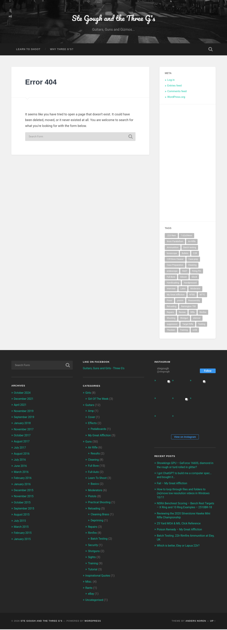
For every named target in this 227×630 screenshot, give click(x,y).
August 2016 (22, 455)
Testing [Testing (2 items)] (201, 325)
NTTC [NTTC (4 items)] (202, 296)
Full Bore (94, 467)
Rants (89, 588)
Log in (171, 81)
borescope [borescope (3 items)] (172, 255)
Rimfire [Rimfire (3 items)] (203, 314)
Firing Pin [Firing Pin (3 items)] (196, 272)
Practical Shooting (100, 503)
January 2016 (23, 485)
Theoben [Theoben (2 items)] (171, 331)
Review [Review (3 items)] (182, 314)
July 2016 (20, 461)
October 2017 (23, 436)
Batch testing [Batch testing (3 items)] (189, 249)
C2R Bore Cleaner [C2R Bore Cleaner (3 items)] (175, 261)
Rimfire (93, 534)
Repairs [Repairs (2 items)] (170, 314)
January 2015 (23, 540)
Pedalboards (99, 430)
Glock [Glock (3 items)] (194, 278)
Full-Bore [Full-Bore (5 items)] (171, 278)
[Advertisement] (199, 164)
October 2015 (23, 503)
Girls (88, 394)
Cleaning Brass (101, 515)
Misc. (89, 582)
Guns (88, 443)
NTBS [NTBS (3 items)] (192, 296)
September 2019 (25, 418)
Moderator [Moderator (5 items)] (195, 290)
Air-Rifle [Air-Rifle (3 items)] (191, 243)
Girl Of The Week (99, 400)
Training (93, 564)
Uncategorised (95, 600)
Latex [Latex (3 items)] (183, 290)
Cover (92, 418)
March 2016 (22, 473)
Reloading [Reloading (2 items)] (171, 308)
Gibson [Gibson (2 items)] (183, 278)
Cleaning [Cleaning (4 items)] (192, 266)
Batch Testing (100, 539)
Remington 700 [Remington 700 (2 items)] (188, 308)
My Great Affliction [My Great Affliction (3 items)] (176, 296)
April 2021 (21, 406)
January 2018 (23, 424)
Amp (91, 412)
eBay (91, 594)
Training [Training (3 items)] (184, 331)
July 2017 (20, 449)
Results (96, 454)
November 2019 (24, 412)
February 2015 (23, 534)
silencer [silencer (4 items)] (197, 319)
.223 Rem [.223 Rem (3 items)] (171, 237)
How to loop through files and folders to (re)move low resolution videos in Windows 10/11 (185, 494)
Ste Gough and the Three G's (113, 18)
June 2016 (21, 467)
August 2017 (22, 442)
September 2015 (25, 509)
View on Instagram (185, 438)
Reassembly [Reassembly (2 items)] (194, 302)
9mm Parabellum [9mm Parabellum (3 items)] (175, 243)
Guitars (90, 406)
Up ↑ (213, 621)
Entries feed (174, 87)
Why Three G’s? (61, 51)
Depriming (97, 521)
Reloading (94, 509)
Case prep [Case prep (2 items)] (193, 261)
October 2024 (23, 394)
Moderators (96, 491)
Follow (207, 372)
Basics (95, 485)
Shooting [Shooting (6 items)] (171, 319)
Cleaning (94, 461)
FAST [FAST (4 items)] (184, 272)
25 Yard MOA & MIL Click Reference (181, 528)
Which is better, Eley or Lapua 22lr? (180, 551)
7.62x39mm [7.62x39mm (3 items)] (186, 237)
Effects (93, 424)
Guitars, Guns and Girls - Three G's (105, 369)
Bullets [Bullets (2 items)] (185, 255)
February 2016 (23, 479)
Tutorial (93, 570)
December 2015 (24, 491)
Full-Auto (94, 473)
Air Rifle (93, 449)
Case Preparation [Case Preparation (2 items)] (175, 266)
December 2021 (24, 400)
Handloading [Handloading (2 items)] (173, 284)
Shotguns (94, 552)
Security (93, 546)
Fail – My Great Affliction (173, 484)
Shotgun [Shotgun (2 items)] (184, 319)
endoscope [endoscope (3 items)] (172, 272)
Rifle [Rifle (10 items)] (192, 314)
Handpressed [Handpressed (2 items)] (190, 284)
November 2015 (24, 497)
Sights (92, 558)
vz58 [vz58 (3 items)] (195, 331)
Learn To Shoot (28, 51)
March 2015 (22, 528)
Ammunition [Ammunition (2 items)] (173, 249)
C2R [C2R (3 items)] (195, 255)
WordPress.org (176, 98)
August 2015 (22, 515)
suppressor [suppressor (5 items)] (172, 325)
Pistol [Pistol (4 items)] (169, 302)
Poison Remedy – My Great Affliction (181, 534)
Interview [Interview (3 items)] (171, 290)
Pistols (92, 497)
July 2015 (20, 521)
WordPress (92, 621)
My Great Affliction (100, 436)
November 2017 (24, 430)
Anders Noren (196, 621)
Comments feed (177, 92)
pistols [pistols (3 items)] (180, 302)
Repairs (93, 528)
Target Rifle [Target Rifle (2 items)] (187, 325)
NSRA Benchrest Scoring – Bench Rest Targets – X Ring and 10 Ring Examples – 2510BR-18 (184, 508)
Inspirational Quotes (98, 576)
